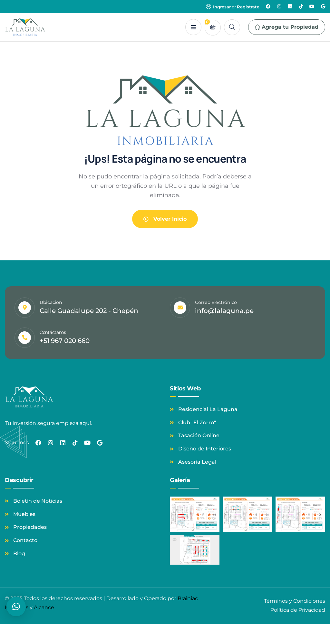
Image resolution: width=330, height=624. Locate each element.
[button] (16, 606)
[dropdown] (193, 27)
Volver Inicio (165, 219)
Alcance (44, 607)
